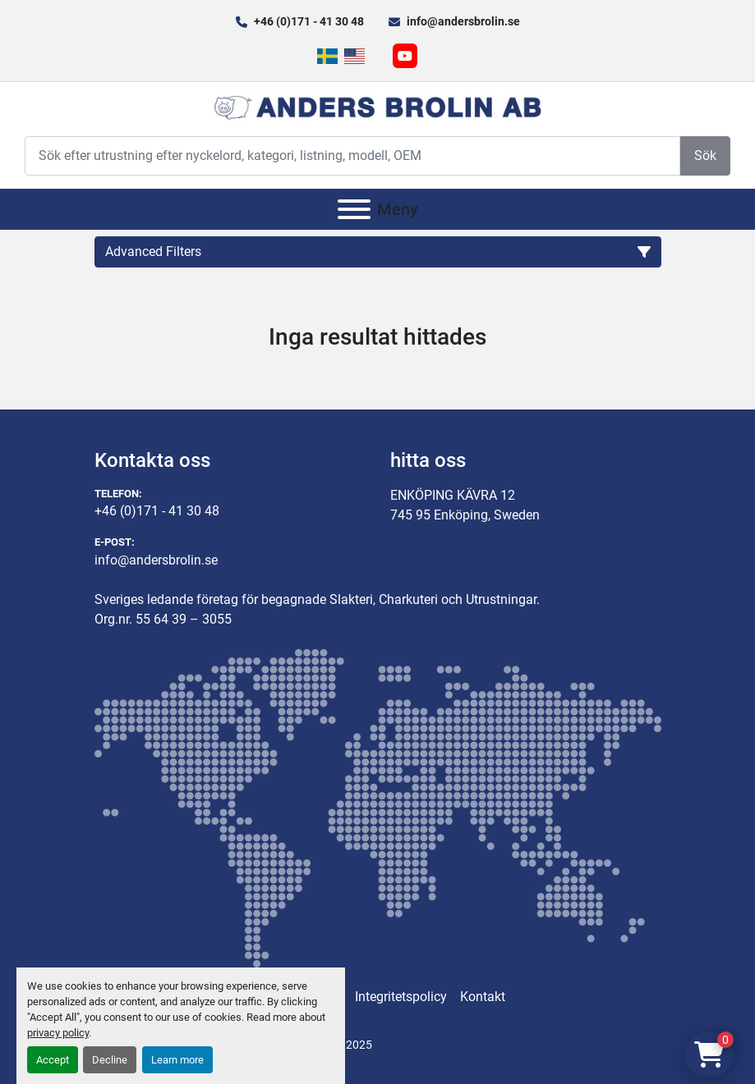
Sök (705, 155)
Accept (52, 1060)
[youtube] (405, 55)
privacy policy (58, 1033)
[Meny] (354, 209)
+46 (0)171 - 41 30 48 (309, 21)
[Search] (352, 155)
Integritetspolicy (401, 996)
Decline (109, 1060)
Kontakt (482, 996)
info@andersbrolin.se (463, 21)
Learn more (177, 1060)
